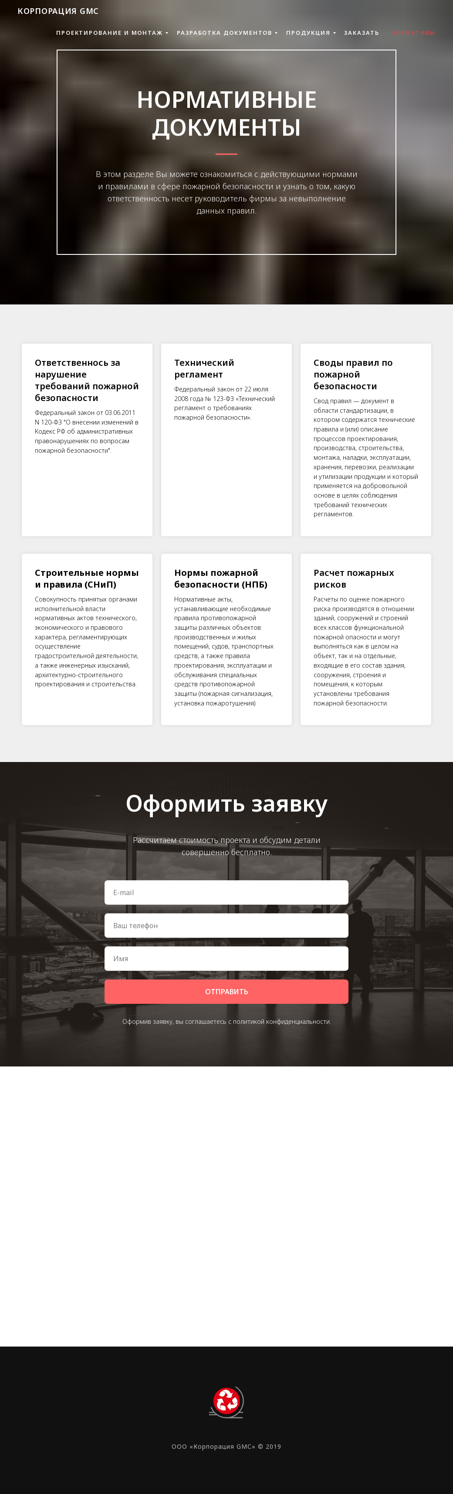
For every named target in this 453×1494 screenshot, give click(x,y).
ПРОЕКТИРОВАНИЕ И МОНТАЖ (109, 33)
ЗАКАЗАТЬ (361, 33)
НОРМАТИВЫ (413, 33)
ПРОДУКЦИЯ (308, 33)
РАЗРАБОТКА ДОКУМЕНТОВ (224, 33)
